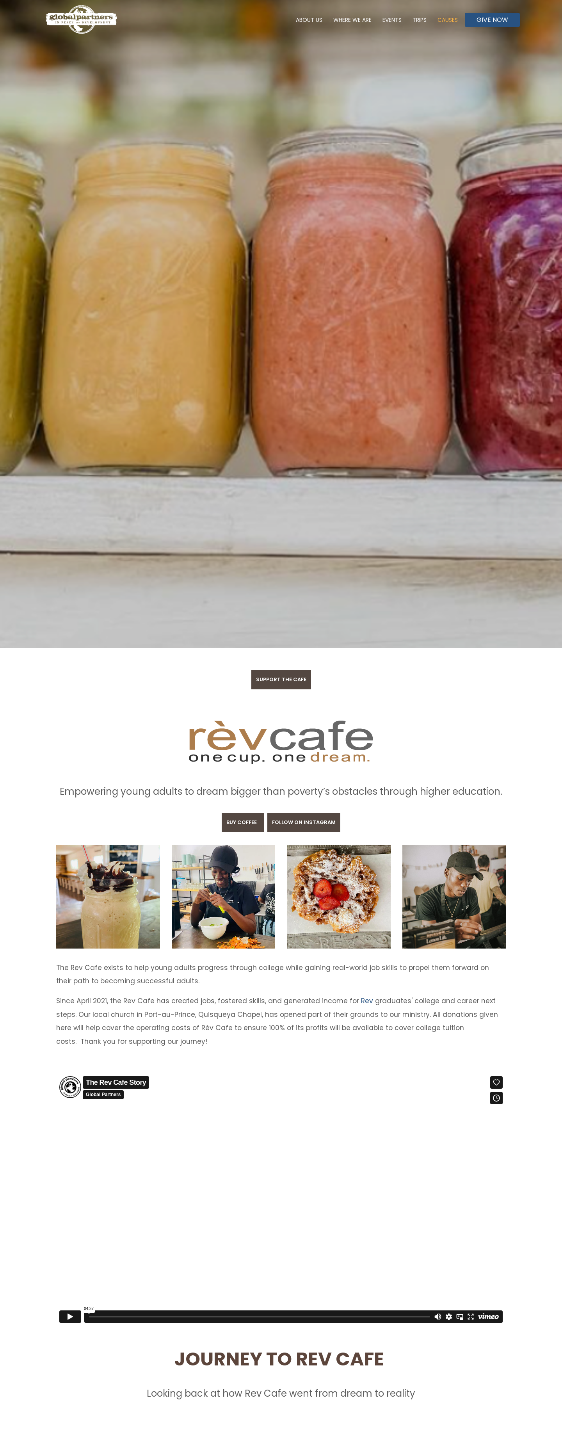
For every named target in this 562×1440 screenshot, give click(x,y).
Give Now (492, 19)
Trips (420, 20)
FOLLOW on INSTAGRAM (304, 822)
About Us (309, 20)
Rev (366, 1001)
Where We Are (352, 20)
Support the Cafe (281, 679)
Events (392, 20)
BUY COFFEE (242, 822)
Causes (448, 20)
